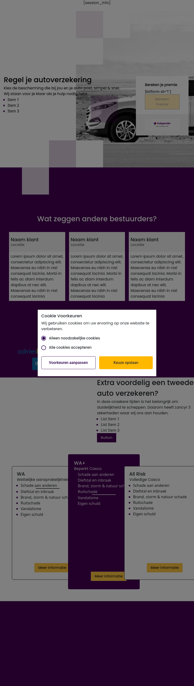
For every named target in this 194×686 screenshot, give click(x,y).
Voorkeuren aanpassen (68, 362)
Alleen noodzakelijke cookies (70, 338)
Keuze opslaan (126, 362)
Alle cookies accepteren (66, 347)
